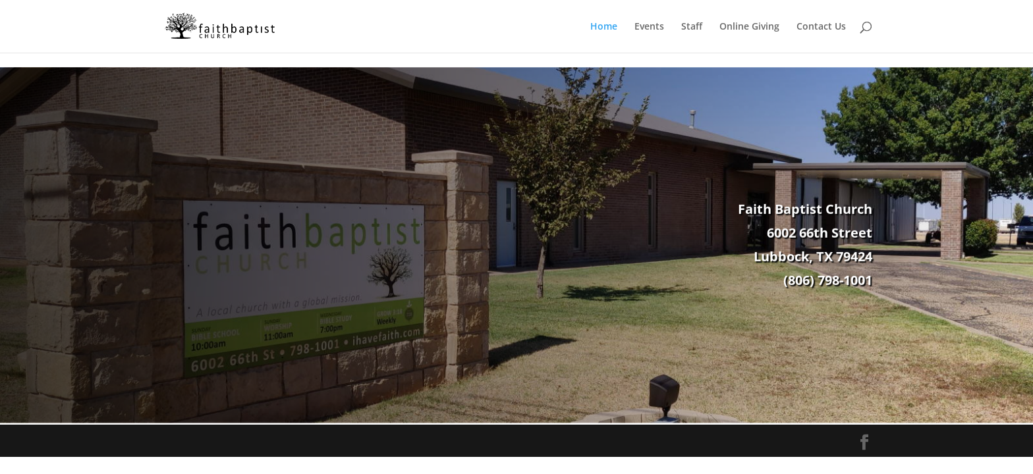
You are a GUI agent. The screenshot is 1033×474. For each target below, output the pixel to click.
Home (603, 27)
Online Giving (749, 27)
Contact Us (821, 27)
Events (649, 27)
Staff (691, 27)
